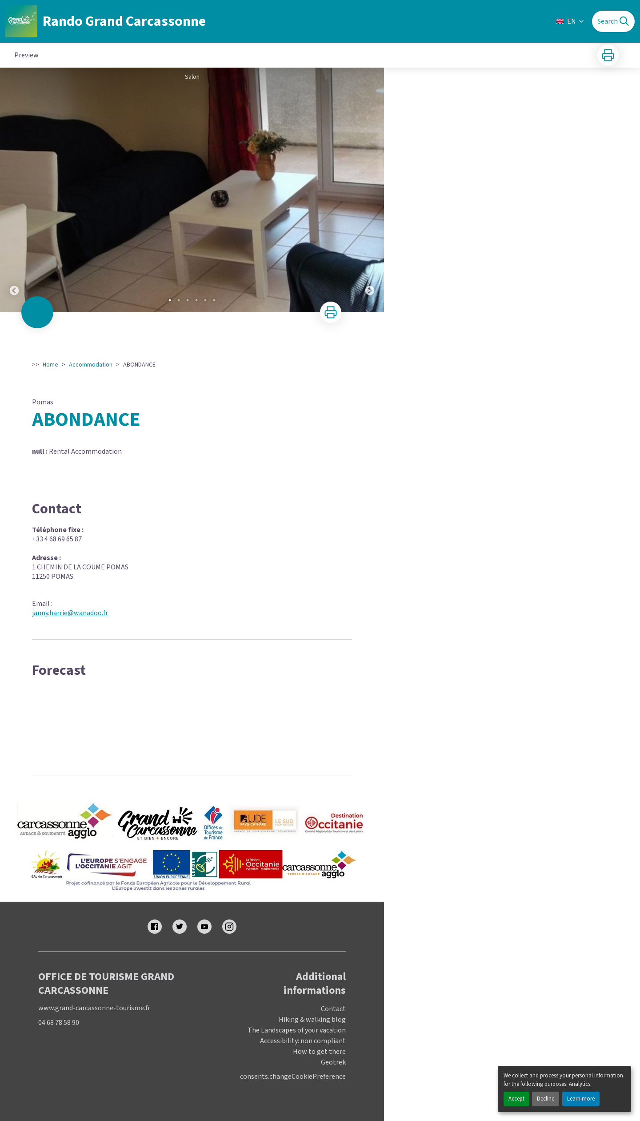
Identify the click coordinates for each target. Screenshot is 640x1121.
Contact (333, 1009)
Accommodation (90, 364)
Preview (26, 55)
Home (50, 364)
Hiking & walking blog (312, 1019)
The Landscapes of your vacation (297, 1030)
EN (570, 21)
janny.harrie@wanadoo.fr (70, 613)
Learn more (581, 1099)
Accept (516, 1099)
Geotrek (333, 1062)
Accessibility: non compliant (303, 1041)
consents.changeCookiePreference (293, 1076)
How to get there (319, 1051)
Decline (545, 1099)
